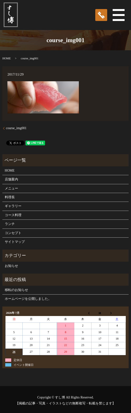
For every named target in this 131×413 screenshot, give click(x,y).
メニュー (11, 188)
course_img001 (16, 128)
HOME (6, 58)
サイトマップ (15, 242)
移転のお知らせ (16, 290)
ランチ (10, 224)
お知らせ (11, 266)
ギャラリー (13, 206)
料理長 (10, 197)
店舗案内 (11, 179)
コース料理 (13, 215)
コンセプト (13, 233)
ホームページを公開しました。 (28, 299)
